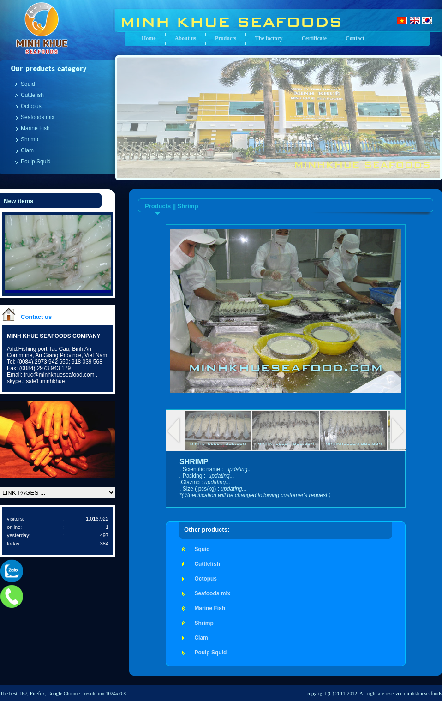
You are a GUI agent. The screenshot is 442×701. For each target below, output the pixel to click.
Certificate (314, 38)
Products (225, 38)
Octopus (31, 106)
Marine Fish (35, 128)
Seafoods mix (37, 117)
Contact (355, 38)
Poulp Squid (36, 161)
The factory (269, 38)
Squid (28, 84)
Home (149, 38)
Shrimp (29, 139)
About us (185, 38)
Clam (27, 150)
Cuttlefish (32, 95)
